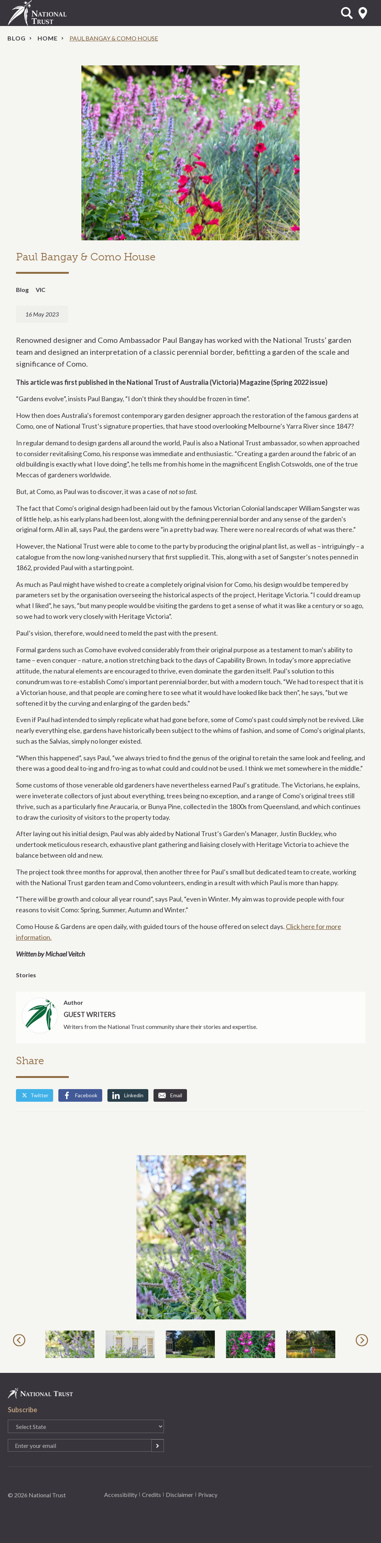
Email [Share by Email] (170, 1095)
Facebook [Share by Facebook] (80, 1095)
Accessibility (120, 1494)
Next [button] (363, 1340)
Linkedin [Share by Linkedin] (127, 1095)
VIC (40, 289)
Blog (16, 38)
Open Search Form (347, 13)
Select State (363, 13)
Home (48, 38)
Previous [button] (20, 1340)
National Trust (52, 13)
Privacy (207, 1494)
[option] (190, 1237)
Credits (151, 1494)
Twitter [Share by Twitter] (34, 1095)
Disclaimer (179, 1494)
